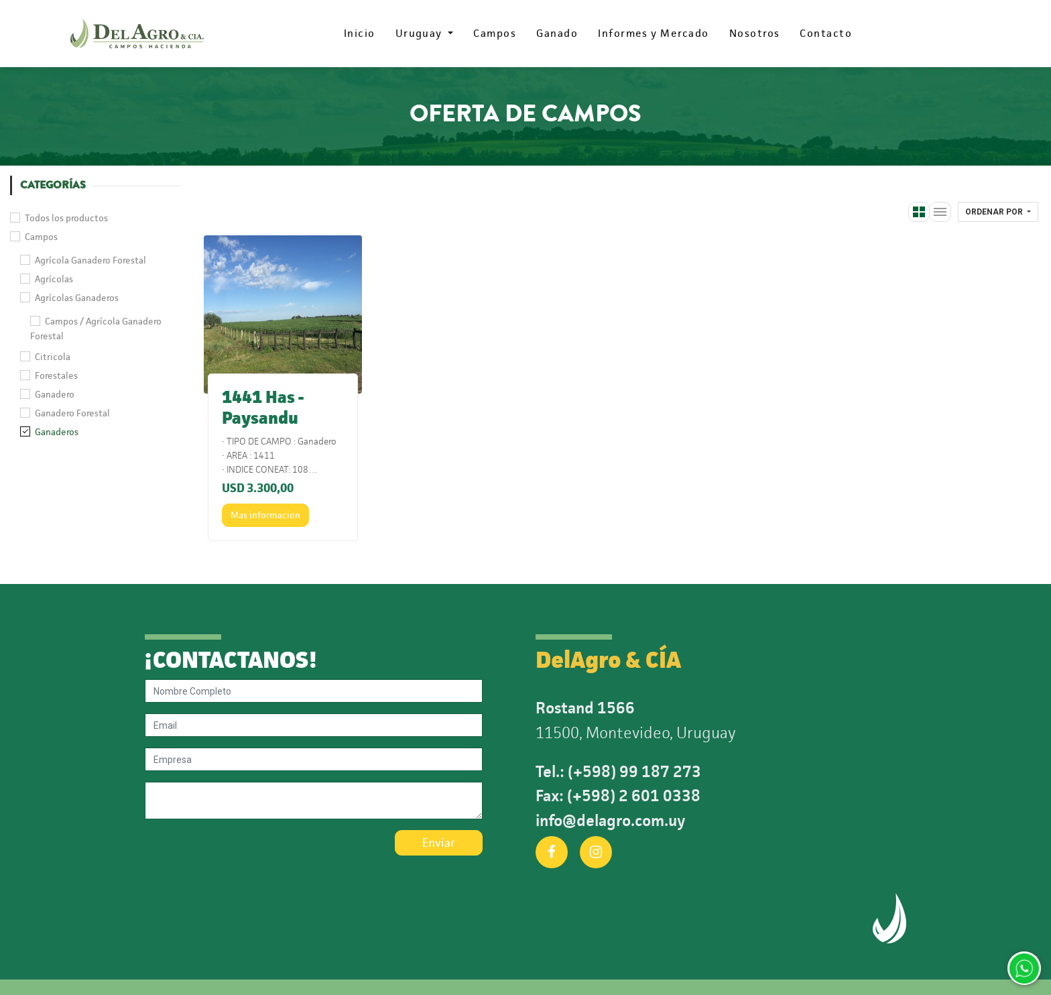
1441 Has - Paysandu (263, 407)
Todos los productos (66, 218)
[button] (998, 212)
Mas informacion (265, 515)
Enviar (438, 842)
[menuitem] (359, 33)
